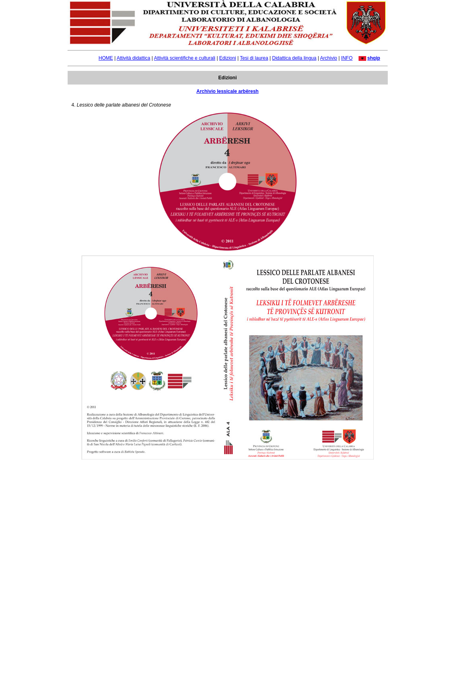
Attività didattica (133, 58)
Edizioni (227, 58)
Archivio (328, 58)
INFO (347, 58)
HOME (105, 58)
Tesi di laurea (254, 58)
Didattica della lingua (294, 58)
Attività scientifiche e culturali (184, 58)
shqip (373, 58)
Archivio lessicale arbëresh (227, 91)
